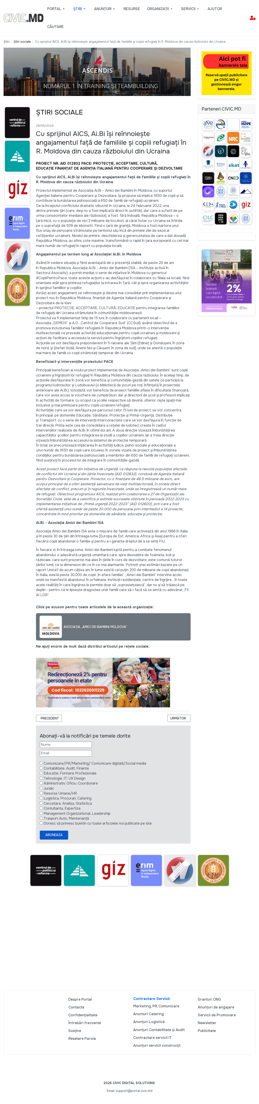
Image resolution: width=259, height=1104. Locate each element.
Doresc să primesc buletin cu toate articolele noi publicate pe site (98, 823)
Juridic (49, 788)
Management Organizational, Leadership (77, 813)
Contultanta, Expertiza (62, 808)
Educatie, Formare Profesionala (70, 773)
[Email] (66, 753)
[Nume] (66, 745)
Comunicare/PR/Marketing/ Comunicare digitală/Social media (95, 763)
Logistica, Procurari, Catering (67, 798)
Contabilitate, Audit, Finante (66, 768)
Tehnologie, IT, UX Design (64, 778)
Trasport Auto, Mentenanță (66, 818)
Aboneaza (54, 835)
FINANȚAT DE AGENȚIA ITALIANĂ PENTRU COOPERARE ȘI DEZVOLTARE (119, 168)
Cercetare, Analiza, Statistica (68, 803)
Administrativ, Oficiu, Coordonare (71, 783)
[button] (57, 9)
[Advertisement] (129, 940)
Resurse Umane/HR (60, 793)
